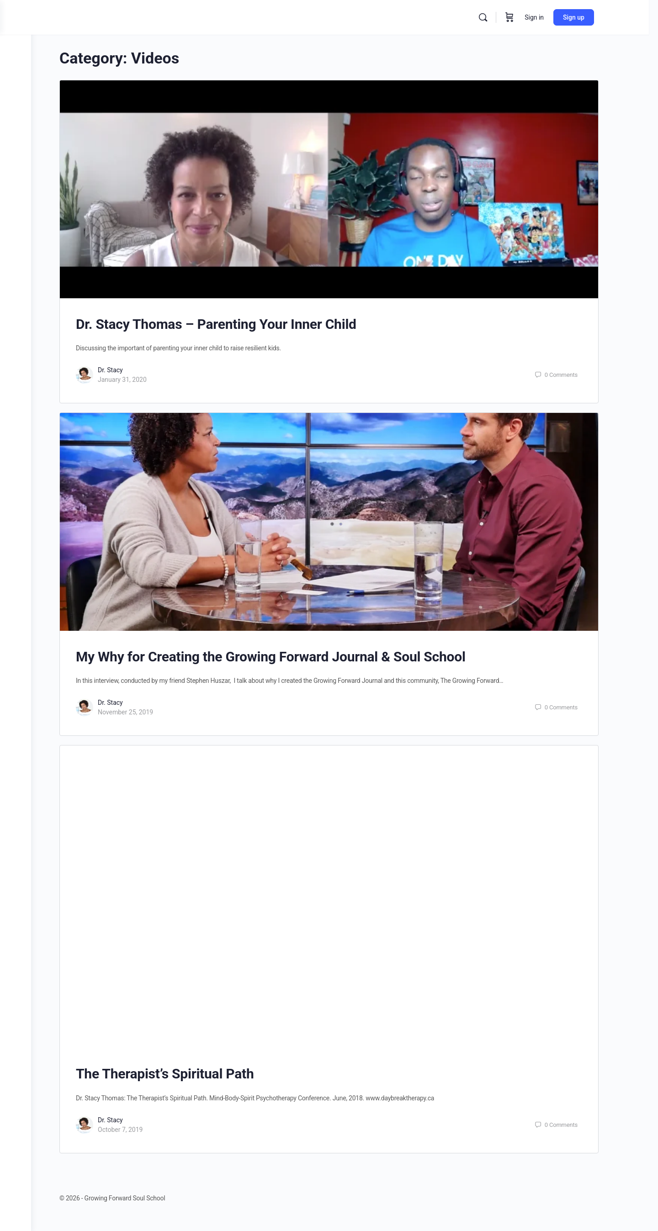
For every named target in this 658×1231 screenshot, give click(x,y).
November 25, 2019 (141, 712)
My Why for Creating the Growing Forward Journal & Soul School (286, 657)
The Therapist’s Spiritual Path (180, 1074)
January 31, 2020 (137, 379)
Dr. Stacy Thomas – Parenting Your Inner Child (231, 324)
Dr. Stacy (125, 370)
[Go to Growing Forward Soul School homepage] (126, 16)
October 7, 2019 (135, 1129)
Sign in (554, 17)
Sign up (594, 17)
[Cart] (530, 17)
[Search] (503, 17)
